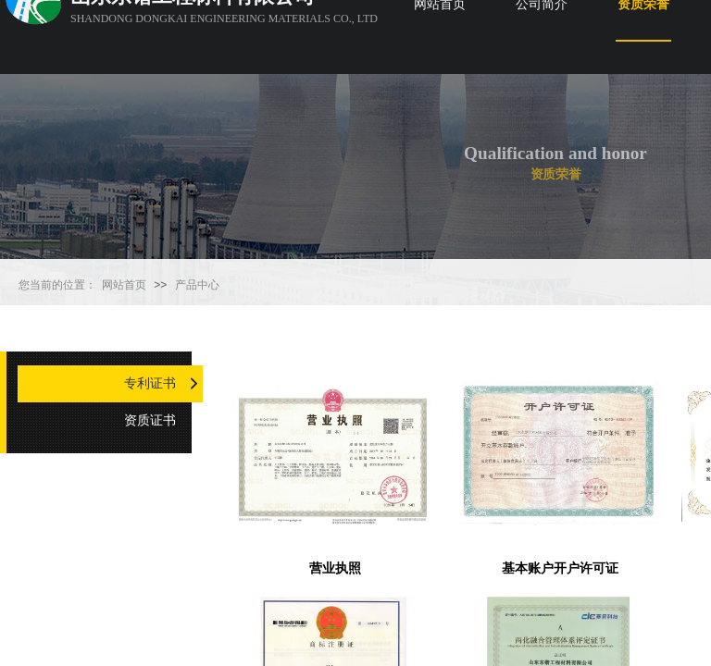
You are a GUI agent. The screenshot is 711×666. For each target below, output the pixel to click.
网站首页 (124, 284)
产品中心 (197, 284)
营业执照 (335, 568)
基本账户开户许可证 (560, 568)
